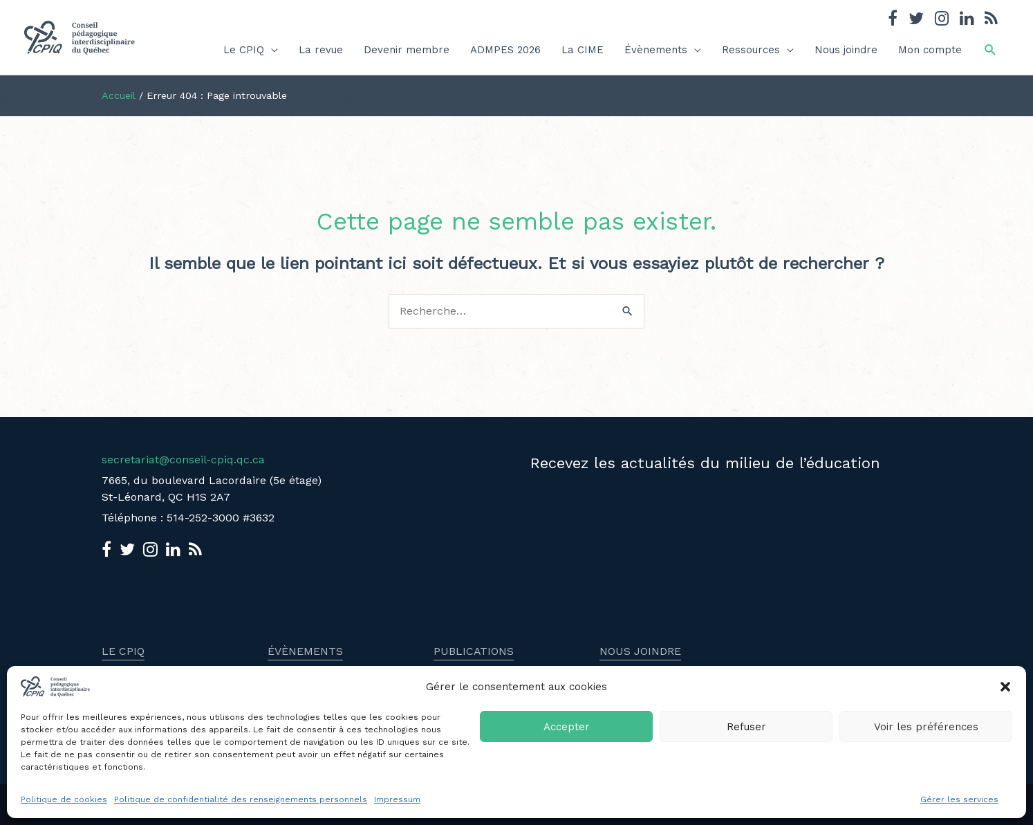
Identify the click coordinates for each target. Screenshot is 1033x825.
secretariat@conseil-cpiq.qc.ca (183, 459)
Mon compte (930, 50)
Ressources (751, 50)
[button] (1005, 687)
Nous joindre (846, 50)
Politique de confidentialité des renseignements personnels (240, 799)
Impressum (397, 799)
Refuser (746, 727)
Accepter (566, 727)
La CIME (582, 50)
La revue (321, 50)
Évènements (655, 50)
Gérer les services (959, 799)
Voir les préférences (926, 727)
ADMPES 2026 (505, 50)
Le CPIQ (243, 50)
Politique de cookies (64, 799)
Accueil (119, 95)
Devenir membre (406, 50)
